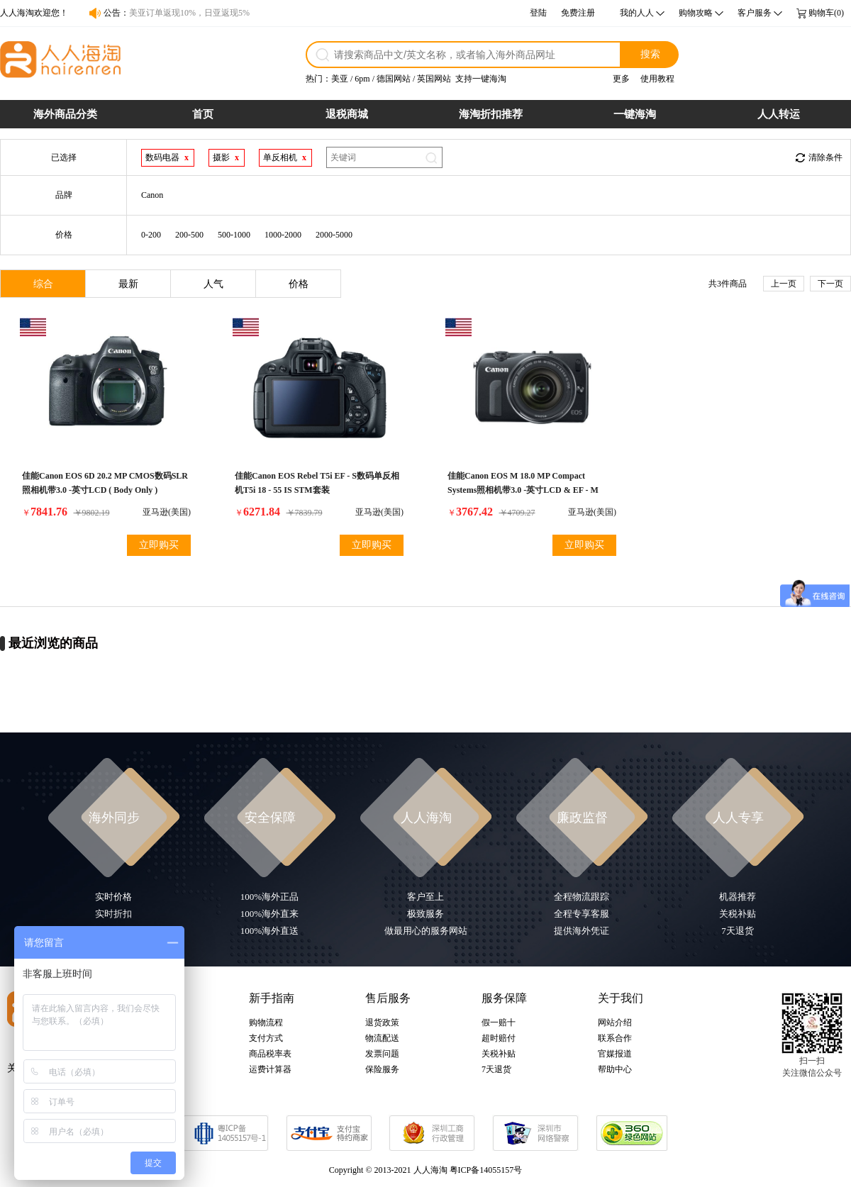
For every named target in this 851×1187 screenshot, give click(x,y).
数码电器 (162, 157)
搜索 (650, 54)
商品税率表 (270, 1054)
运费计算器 (270, 1069)
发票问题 (382, 1054)
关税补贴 (499, 1054)
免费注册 (578, 13)
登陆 (538, 13)
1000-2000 (283, 235)
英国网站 (434, 79)
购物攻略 (696, 13)
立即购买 (159, 545)
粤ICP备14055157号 (486, 1170)
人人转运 (778, 114)
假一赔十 (499, 1022)
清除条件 (825, 157)
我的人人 (637, 13)
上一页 (783, 284)
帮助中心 (615, 1069)
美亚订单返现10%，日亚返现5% (189, 13)
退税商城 (347, 114)
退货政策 (382, 1022)
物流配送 (382, 1038)
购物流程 (266, 1022)
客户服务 (755, 13)
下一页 (830, 284)
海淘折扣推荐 (491, 114)
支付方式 (266, 1038)
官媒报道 (615, 1054)
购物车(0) (826, 13)
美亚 (339, 79)
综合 (43, 284)
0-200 (151, 235)
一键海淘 (634, 114)
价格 (298, 284)
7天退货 (496, 1069)
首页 (202, 114)
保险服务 (382, 1069)
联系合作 (615, 1038)
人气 (213, 284)
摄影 (221, 157)
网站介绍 (615, 1022)
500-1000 (234, 235)
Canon (152, 195)
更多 (621, 79)
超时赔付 (499, 1038)
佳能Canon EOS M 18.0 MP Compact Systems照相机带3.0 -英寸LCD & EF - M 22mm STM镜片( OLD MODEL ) (523, 490)
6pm (362, 79)
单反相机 (280, 157)
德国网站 (394, 79)
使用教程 (657, 79)
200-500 (189, 235)
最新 (128, 284)
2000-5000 (334, 235)
